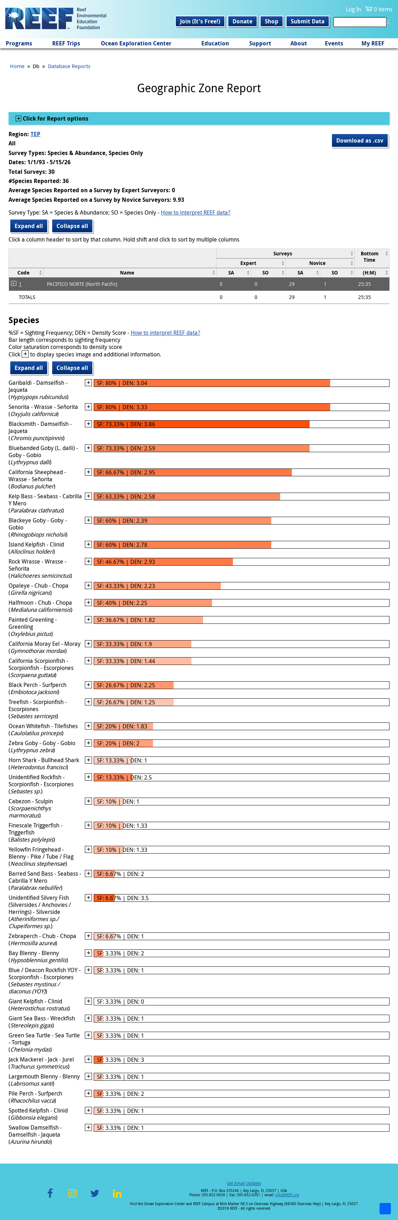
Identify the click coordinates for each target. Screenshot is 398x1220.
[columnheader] (285, 253)
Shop (271, 21)
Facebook (50, 1197)
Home (17, 66)
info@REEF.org (287, 1195)
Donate (242, 21)
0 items (383, 9)
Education (215, 43)
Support (260, 43)
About (298, 43)
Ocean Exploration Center (136, 43)
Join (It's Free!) (200, 21)
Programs (19, 43)
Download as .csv (359, 140)
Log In (353, 9)
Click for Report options (54, 118)
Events (334, 43)
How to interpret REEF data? (195, 212)
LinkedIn (117, 1197)
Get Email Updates (244, 1183)
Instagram (72, 1197)
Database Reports (69, 66)
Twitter (95, 1197)
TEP (35, 134)
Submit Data (308, 21)
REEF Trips (66, 43)
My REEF (373, 43)
